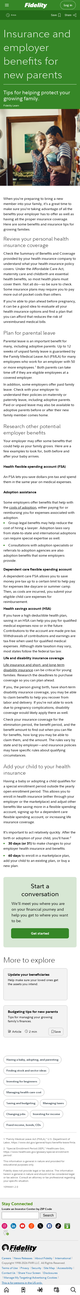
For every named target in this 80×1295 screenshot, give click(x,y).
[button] (57, 1032)
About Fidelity (43, 1258)
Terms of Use (10, 1268)
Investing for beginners (21, 1081)
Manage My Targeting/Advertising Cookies (30, 1277)
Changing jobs (15, 1114)
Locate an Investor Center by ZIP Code (27, 1209)
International (63, 1258)
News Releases (23, 1258)
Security (36, 1268)
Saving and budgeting (20, 1103)
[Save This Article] (56, 15)
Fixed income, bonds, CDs (23, 1125)
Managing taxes (53, 1103)
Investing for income (46, 1114)
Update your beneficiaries (28, 974)
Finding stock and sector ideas (26, 1070)
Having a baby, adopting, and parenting (32, 1059)
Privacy (24, 1268)
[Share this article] (71, 15)
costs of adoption (22, 507)
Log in (68, 5)
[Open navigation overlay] (7, 5)
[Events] (56, 1290)
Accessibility (64, 1268)
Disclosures (50, 1273)
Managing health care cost (23, 1092)
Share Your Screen (29, 1273)
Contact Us (8, 1273)
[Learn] (7, 1290)
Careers (6, 1258)
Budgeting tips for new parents (33, 1011)
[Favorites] (23, 1290)
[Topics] (40, 1290)
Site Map (49, 1268)
